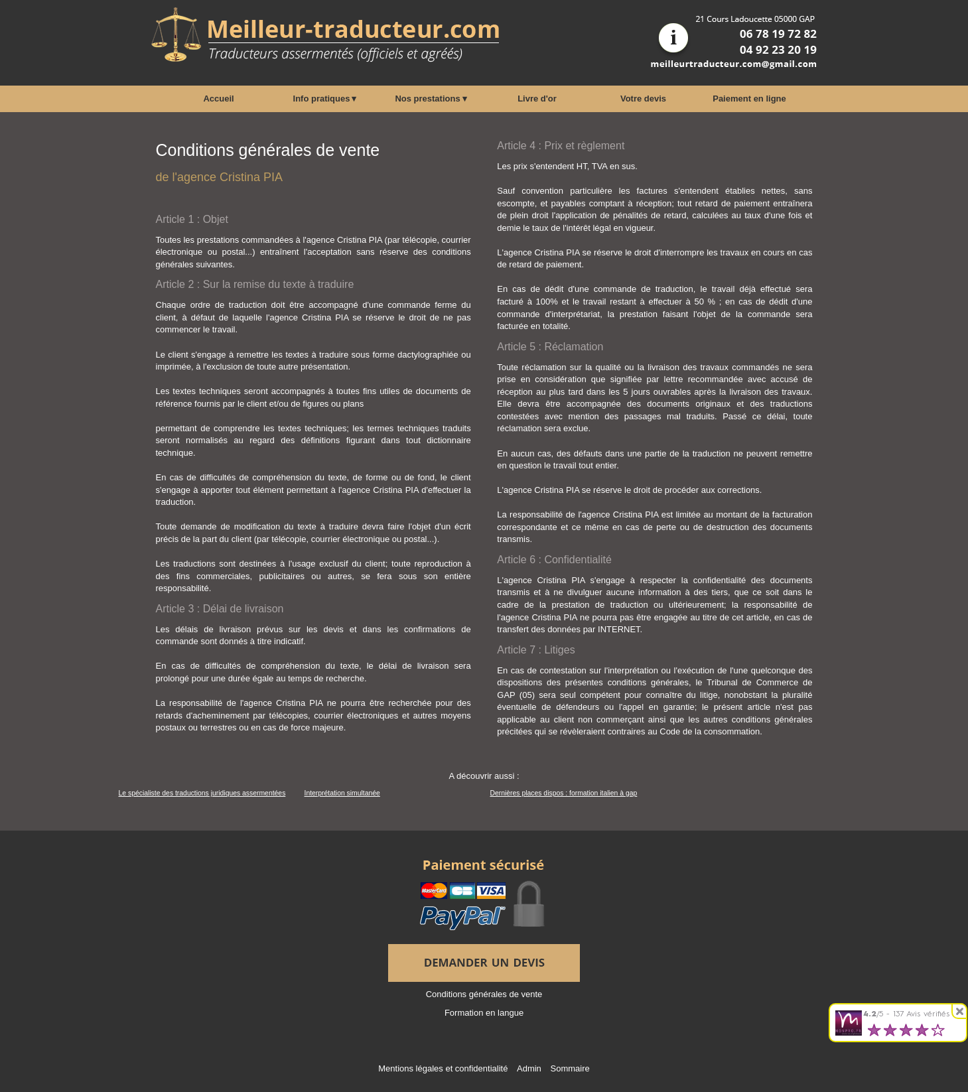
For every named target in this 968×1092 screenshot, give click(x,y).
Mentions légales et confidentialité (443, 1068)
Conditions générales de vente (484, 994)
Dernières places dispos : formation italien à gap (564, 793)
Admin (529, 1068)
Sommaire (569, 1068)
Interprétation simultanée (342, 793)
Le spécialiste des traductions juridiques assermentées (202, 793)
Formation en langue (484, 1013)
